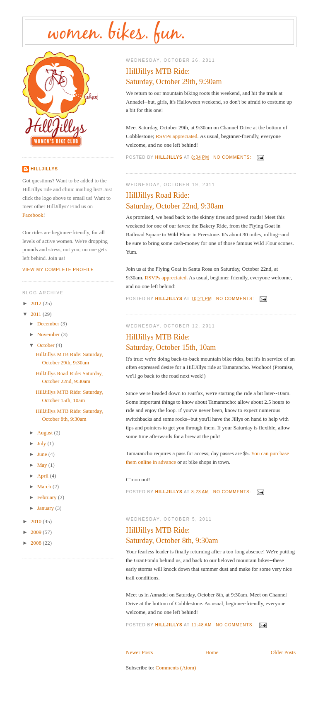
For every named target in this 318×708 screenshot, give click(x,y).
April (43, 476)
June (42, 454)
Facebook (32, 215)
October (46, 345)
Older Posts (283, 652)
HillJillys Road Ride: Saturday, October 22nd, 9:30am (175, 200)
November (49, 334)
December (49, 323)
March (45, 486)
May (42, 465)
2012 (37, 303)
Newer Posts (139, 652)
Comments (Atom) (176, 667)
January (46, 508)
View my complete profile (58, 269)
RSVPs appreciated (177, 136)
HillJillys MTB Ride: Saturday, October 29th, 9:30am (174, 76)
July (42, 443)
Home (212, 652)
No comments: (233, 157)
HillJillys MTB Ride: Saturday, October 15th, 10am (171, 342)
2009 (37, 532)
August (45, 432)
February (47, 497)
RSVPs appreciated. (166, 277)
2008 (37, 543)
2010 (37, 521)
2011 (37, 314)
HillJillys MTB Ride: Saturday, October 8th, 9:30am (172, 535)
